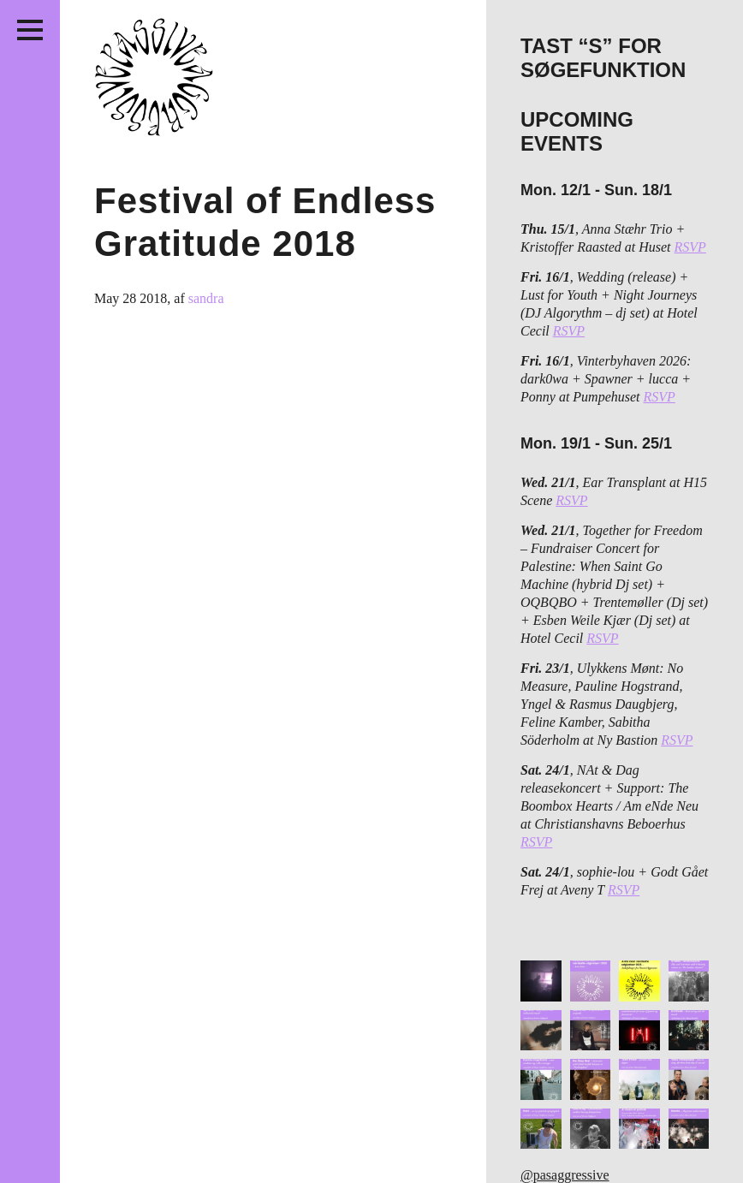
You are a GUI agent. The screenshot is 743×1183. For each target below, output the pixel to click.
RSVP (690, 247)
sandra (206, 298)
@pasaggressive (564, 1175)
